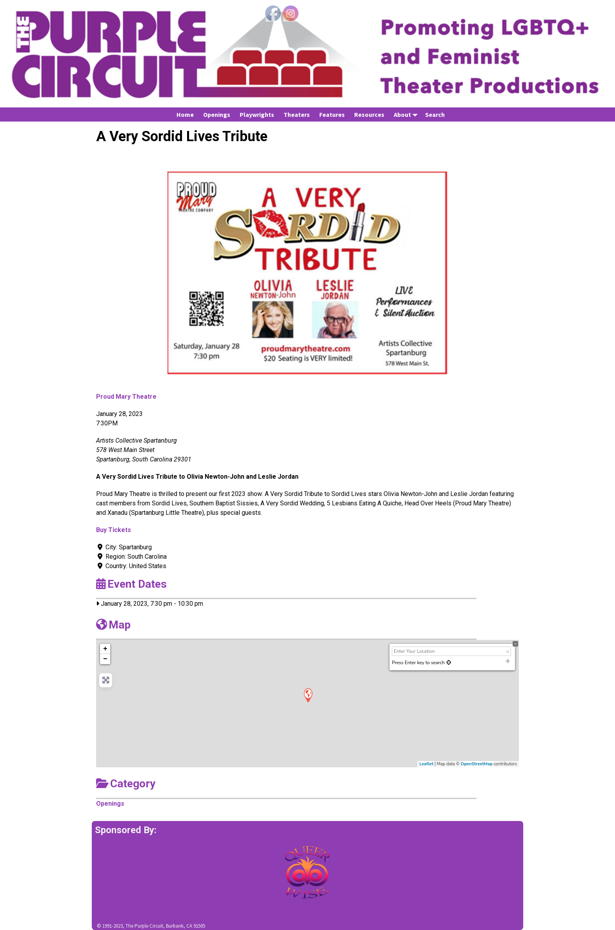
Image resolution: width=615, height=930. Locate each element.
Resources (369, 114)
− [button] (105, 659)
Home (185, 114)
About (407, 114)
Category (125, 783)
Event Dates (131, 584)
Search (435, 114)
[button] (128, 273)
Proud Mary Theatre (126, 396)
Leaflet (426, 764)
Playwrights (257, 114)
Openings (216, 114)
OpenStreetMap (477, 764)
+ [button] (105, 649)
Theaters (297, 114)
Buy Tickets (113, 530)
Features (332, 114)
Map (113, 624)
